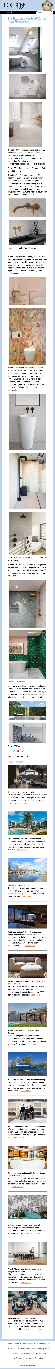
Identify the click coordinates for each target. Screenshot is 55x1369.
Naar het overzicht (15, 762)
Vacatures (18, 1353)
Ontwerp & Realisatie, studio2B (27, 1365)
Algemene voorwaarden (36, 1353)
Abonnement (13, 1344)
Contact (13, 1348)
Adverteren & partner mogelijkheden (34, 1348)
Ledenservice (27, 1344)
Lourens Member (43, 1344)
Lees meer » (23, 803)
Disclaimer (39, 1358)
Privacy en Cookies (24, 1358)
